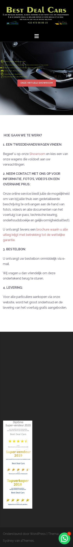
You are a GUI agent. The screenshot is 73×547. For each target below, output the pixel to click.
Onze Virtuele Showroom (36, 83)
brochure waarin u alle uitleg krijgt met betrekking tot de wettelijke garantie (35, 235)
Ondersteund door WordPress (24, 534)
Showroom (37, 154)
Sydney (8, 540)
